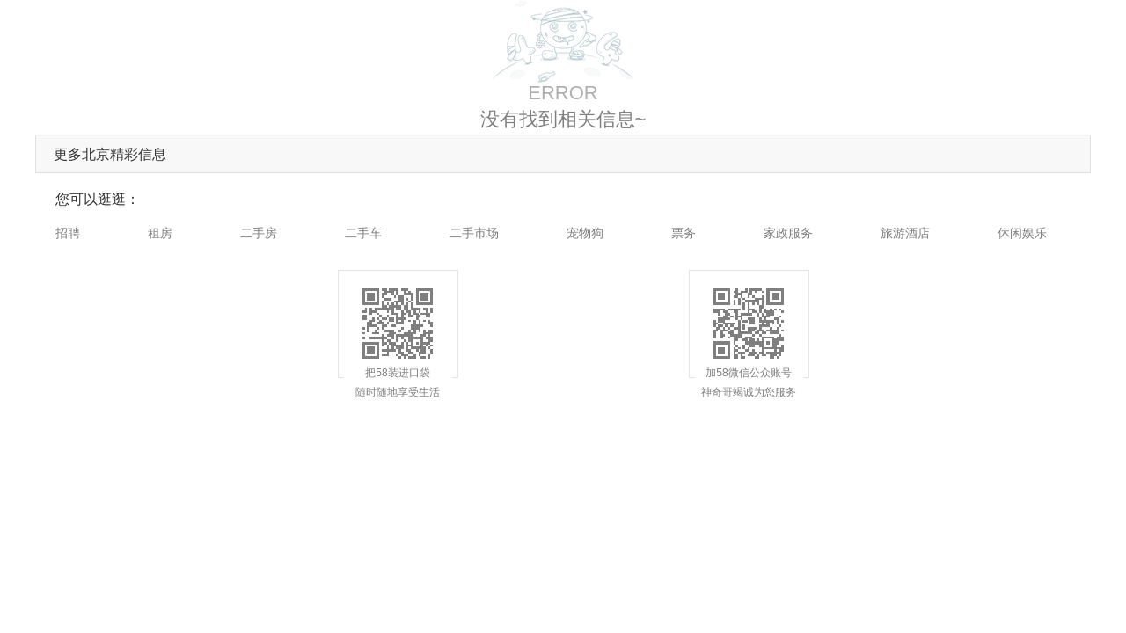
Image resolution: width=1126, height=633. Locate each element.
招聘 (67, 233)
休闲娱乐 (1022, 233)
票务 (683, 233)
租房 (160, 233)
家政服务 (788, 233)
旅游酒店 (905, 233)
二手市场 (474, 233)
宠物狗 (585, 233)
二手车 (363, 233)
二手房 (258, 233)
